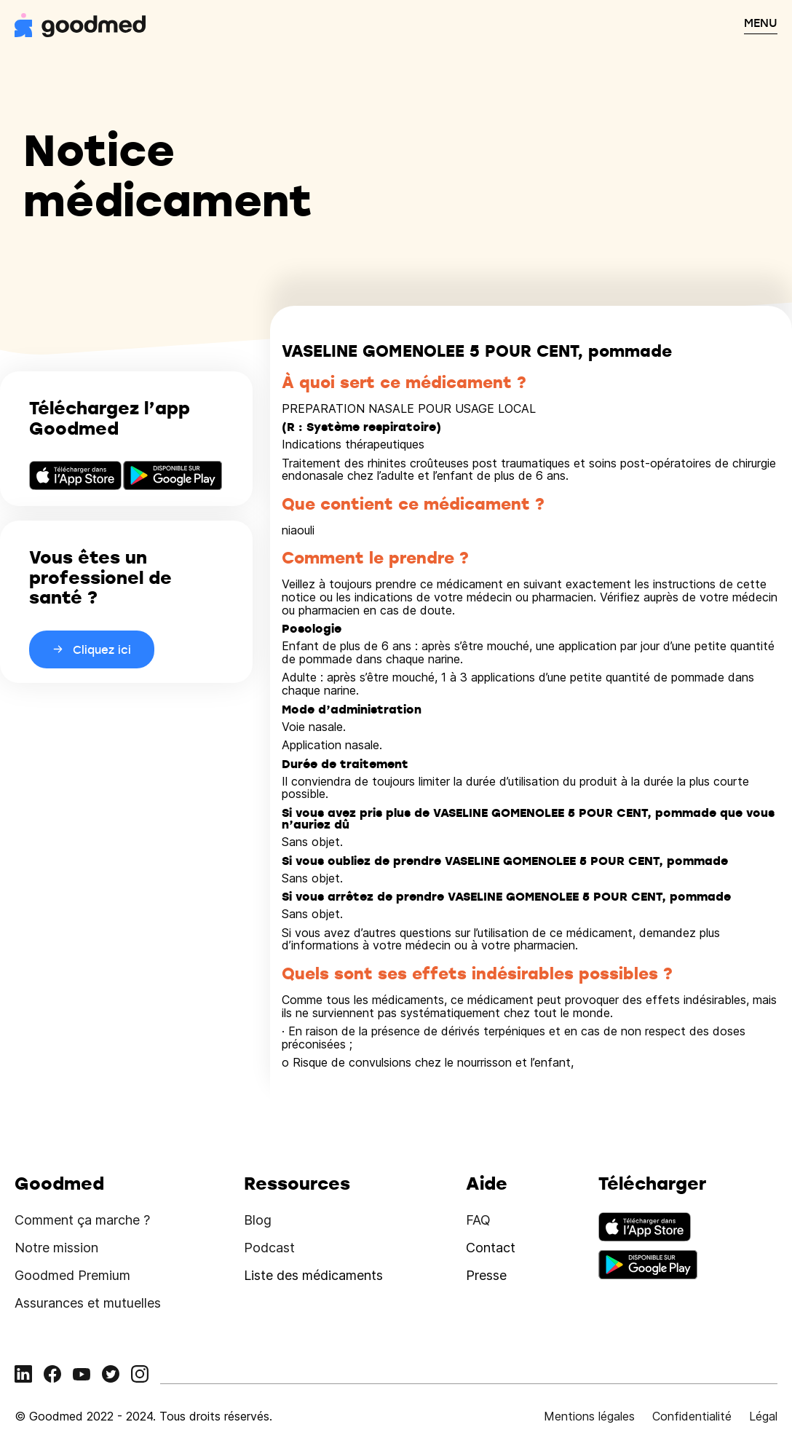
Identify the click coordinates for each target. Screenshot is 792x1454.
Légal (763, 1416)
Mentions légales (589, 1416)
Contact (490, 1247)
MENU (760, 23)
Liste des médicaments (313, 1275)
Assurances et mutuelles (88, 1303)
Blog (258, 1220)
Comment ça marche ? (82, 1220)
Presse (486, 1275)
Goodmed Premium (72, 1275)
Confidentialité (692, 1416)
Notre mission (56, 1247)
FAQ (478, 1220)
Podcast (269, 1247)
